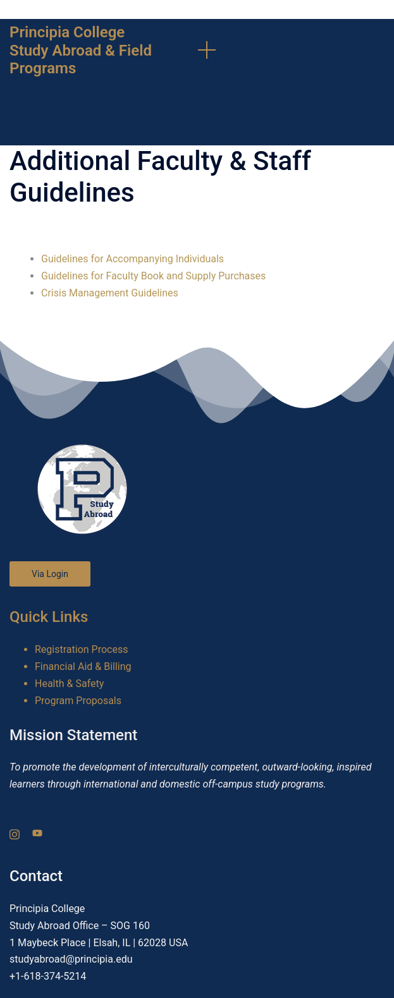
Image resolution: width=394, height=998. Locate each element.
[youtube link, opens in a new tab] (37, 833)
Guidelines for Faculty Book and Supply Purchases (153, 276)
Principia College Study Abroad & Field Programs (80, 50)
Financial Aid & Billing (83, 666)
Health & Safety (69, 684)
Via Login (50, 574)
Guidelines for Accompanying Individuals (132, 259)
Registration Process (81, 649)
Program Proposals (78, 701)
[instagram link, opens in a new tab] (14, 833)
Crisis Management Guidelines (109, 293)
